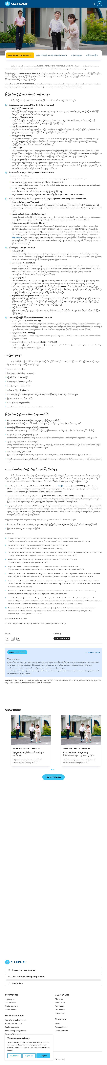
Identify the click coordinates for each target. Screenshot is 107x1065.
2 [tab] (53, 769)
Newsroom (61, 1019)
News (57, 1023)
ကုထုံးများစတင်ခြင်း (92, 55)
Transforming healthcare (15, 1020)
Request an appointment (21, 970)
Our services (10, 1003)
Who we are (60, 1003)
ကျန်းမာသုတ (9, 999)
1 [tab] (51, 769)
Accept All (43, 1056)
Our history (60, 1010)
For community (61, 1030)
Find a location (11, 1006)
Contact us (15, 983)
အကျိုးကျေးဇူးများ (76, 55)
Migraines (16, 237)
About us (59, 999)
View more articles (53, 777)
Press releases (61, 1027)
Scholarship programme (15, 1030)
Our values (59, 1006)
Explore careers (12, 1027)
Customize (14, 1056)
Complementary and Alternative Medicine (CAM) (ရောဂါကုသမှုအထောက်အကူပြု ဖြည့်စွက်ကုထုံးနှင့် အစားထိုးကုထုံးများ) (21, 55)
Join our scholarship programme (25, 976)
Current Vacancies (13, 1034)
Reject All (29, 1056)
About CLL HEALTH (13, 1023)
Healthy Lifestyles (62, 638)
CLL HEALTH (62, 994)
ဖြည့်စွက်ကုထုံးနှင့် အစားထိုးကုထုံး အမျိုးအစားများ (51, 55)
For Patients (11, 994)
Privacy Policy (60, 1059)
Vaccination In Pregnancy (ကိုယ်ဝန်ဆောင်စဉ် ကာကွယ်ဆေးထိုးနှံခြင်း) (78, 753)
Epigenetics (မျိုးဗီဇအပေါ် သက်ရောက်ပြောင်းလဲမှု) (28, 753)
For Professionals (14, 1015)
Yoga (60, 486)
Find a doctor (10, 1010)
